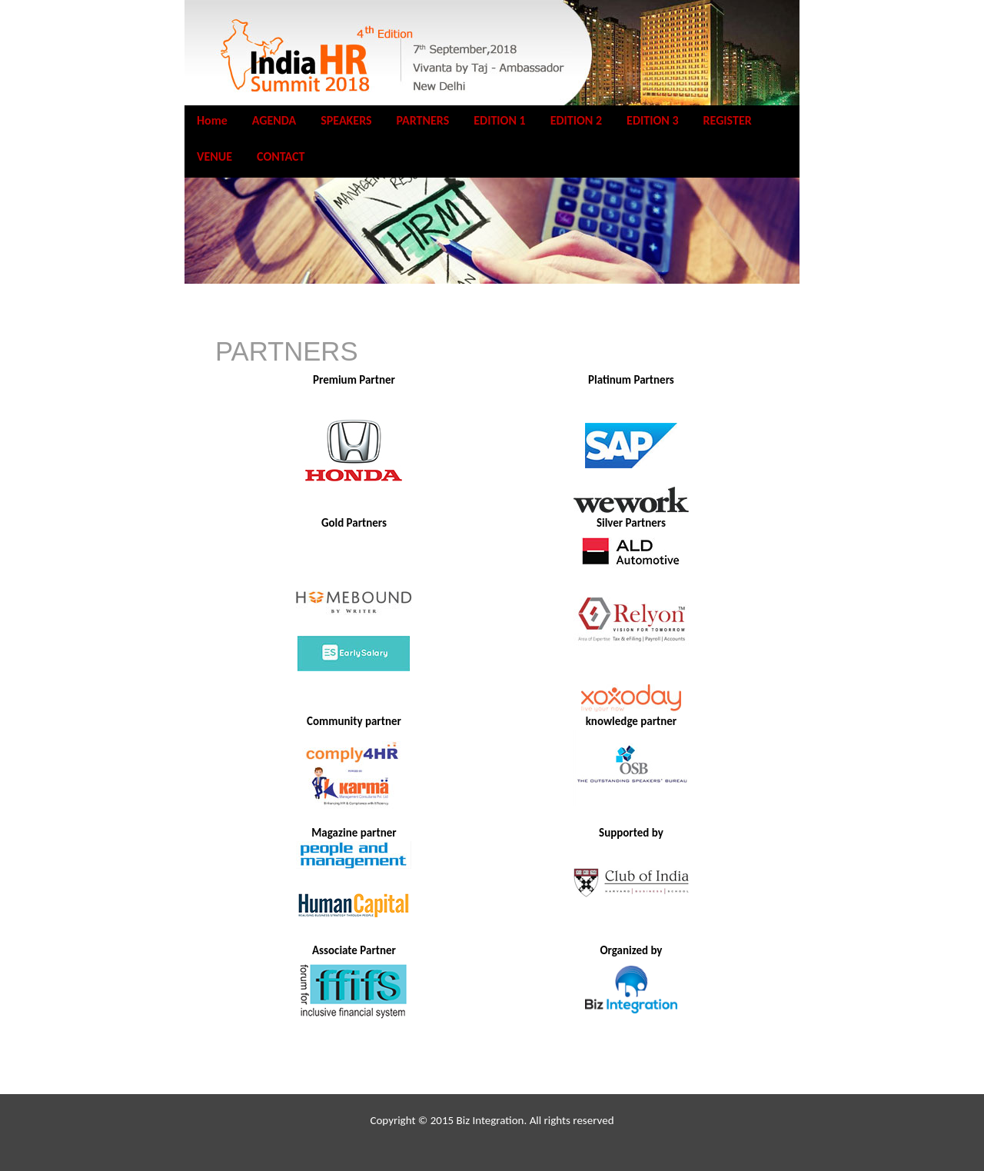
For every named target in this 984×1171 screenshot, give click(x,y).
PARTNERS (423, 120)
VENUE (214, 156)
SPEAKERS (346, 120)
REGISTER (727, 120)
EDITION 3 (652, 120)
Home (212, 120)
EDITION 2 (576, 120)
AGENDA (274, 120)
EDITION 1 (499, 120)
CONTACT (280, 156)
